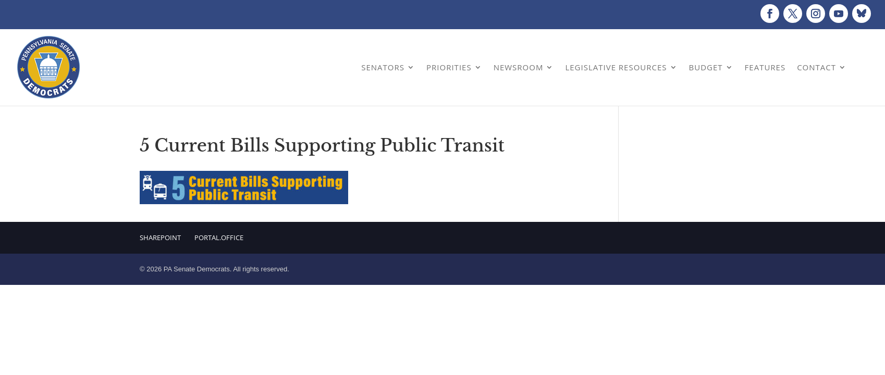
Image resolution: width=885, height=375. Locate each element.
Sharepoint (160, 237)
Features (765, 67)
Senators (382, 67)
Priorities (449, 67)
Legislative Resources (616, 67)
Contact (816, 67)
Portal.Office (218, 237)
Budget (706, 67)
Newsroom (519, 67)
